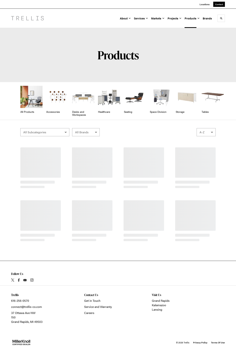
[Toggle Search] (221, 18)
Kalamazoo (159, 305)
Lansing (157, 309)
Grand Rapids (161, 300)
